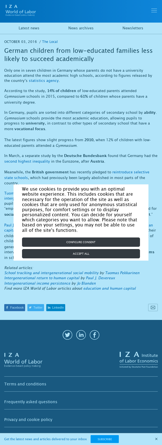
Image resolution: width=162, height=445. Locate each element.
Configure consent (80, 242)
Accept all (81, 253)
